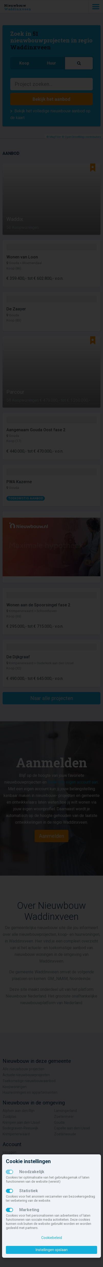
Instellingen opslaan (52, 1250)
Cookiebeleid (51, 1238)
